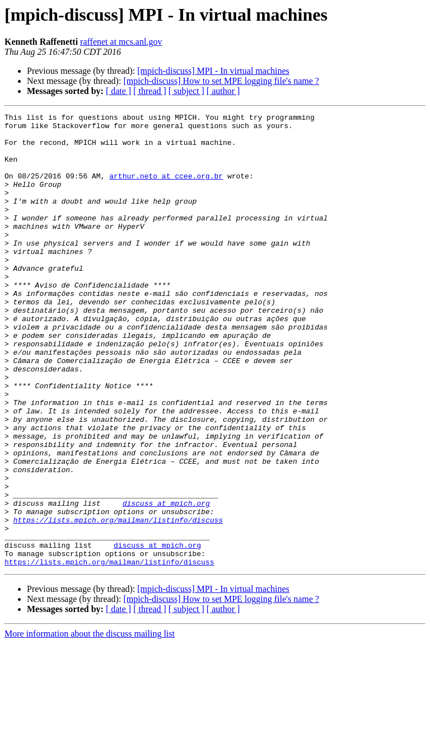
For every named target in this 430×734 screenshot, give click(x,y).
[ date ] (118, 91)
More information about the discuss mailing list (89, 724)
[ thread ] (149, 91)
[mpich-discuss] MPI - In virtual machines (213, 71)
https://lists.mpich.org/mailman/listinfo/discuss (118, 602)
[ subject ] (186, 91)
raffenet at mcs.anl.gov (121, 41)
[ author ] (223, 91)
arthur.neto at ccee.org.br (166, 189)
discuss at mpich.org (166, 582)
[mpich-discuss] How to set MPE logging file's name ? (221, 81)
